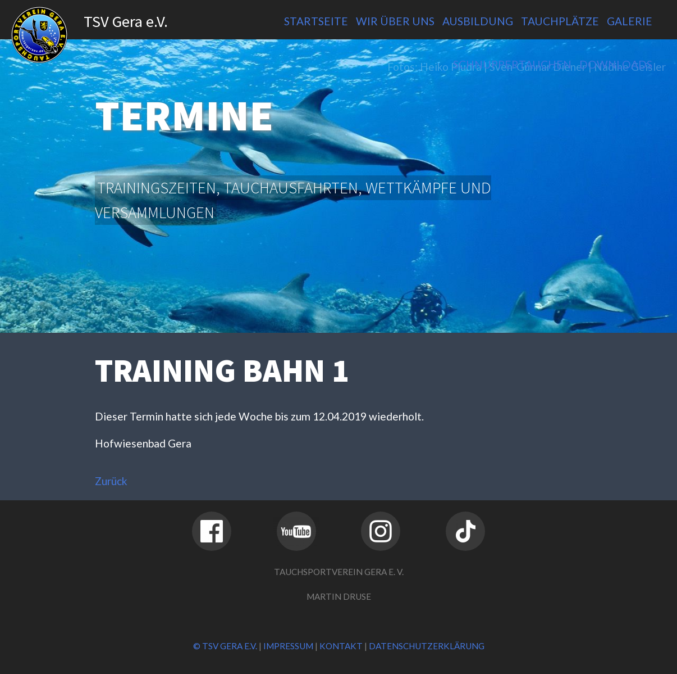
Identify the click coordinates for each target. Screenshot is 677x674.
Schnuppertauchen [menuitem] (512, 64)
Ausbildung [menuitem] (477, 21)
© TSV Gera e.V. (225, 646)
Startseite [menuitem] (316, 21)
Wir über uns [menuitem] (395, 21)
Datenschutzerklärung (426, 646)
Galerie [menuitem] (629, 21)
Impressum (288, 646)
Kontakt (341, 646)
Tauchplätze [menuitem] (560, 21)
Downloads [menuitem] (615, 64)
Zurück (111, 480)
